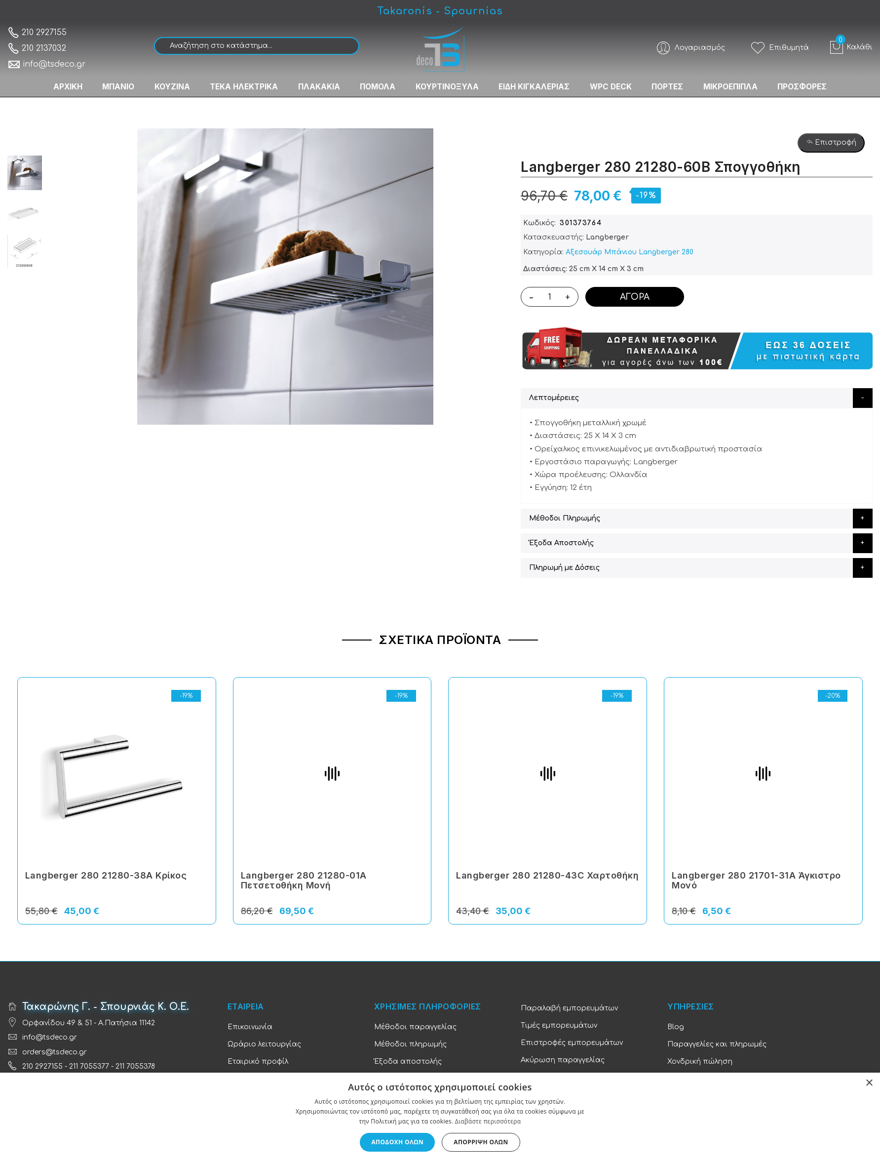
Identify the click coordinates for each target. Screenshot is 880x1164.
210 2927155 (37, 32)
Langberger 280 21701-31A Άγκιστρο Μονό (756, 880)
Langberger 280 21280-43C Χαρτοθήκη (547, 875)
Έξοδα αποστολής (408, 1061)
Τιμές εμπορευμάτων (559, 1025)
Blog (675, 1027)
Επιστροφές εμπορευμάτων (572, 1042)
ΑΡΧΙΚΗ (52, 84)
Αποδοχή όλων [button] (397, 1142)
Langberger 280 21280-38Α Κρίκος (106, 875)
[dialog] (440, 1118)
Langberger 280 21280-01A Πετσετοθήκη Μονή (304, 880)
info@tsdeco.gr (46, 64)
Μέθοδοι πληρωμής (410, 1044)
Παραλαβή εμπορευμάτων (569, 1008)
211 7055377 (89, 1066)
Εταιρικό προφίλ (258, 1061)
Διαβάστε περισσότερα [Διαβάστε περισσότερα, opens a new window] (488, 1121)
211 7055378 (135, 1066)
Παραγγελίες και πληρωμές (716, 1044)
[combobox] (256, 46)
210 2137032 (36, 48)
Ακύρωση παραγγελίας (563, 1060)
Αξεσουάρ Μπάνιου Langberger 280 (629, 252)
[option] (24, 173)
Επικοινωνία (250, 1027)
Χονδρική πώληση (699, 1061)
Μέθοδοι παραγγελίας (415, 1027)
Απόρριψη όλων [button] (481, 1142)
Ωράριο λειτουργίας (264, 1044)
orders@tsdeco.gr (54, 1052)
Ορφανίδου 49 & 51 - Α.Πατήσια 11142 (88, 1023)
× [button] (869, 1083)
